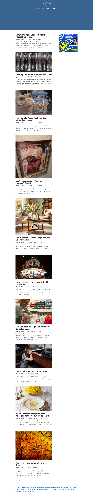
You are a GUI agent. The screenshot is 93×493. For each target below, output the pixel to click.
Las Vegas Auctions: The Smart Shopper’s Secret (30, 182)
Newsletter (46, 9)
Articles (54, 9)
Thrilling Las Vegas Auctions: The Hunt (34, 74)
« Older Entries (19, 481)
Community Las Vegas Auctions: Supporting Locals (31, 36)
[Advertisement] (46, 20)
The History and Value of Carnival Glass (31, 464)
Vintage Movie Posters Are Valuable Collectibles (32, 283)
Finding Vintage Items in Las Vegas (32, 371)
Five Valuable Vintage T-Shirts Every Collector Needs (32, 327)
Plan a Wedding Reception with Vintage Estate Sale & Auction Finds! (32, 414)
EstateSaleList (21, 39)
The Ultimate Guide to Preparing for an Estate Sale (33, 238)
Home (38, 9)
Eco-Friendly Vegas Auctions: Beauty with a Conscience (33, 119)
